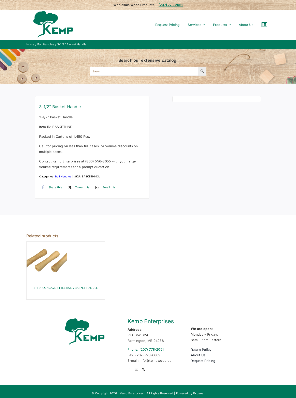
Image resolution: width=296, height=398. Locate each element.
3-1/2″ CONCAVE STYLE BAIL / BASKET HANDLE (65, 287)
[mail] (136, 369)
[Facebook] (50, 187)
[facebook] (129, 369)
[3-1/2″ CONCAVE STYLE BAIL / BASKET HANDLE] (47, 244)
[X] (77, 187)
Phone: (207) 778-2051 (146, 349)
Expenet (199, 393)
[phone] (144, 369)
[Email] (104, 187)
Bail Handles (63, 176)
